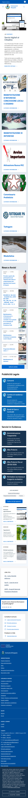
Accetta (14, 795)
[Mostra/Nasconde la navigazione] (3, 7)
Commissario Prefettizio (9, 196)
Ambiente (3, 695)
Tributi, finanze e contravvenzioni (9, 698)
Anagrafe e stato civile (6, 688)
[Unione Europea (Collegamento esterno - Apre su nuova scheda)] (14, 646)
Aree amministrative (6, 663)
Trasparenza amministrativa (10, 495)
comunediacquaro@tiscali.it (12, 740)
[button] (6, 2)
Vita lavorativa (4, 683)
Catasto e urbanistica (6, 681)
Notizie (2, 713)
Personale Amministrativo (7, 670)
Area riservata (4, 766)
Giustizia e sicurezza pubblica (8, 693)
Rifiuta (14, 792)
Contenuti (10, 34)
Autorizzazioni (4, 691)
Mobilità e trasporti (6, 686)
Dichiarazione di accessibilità (8, 763)
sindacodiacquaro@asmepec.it (11, 742)
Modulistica (9, 256)
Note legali (3, 761)
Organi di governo (5, 661)
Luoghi (2, 724)
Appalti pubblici (5, 700)
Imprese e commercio (6, 705)
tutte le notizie (13, 367)
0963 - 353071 (7, 735)
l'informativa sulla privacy (13, 787)
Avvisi (2, 716)
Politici (2, 668)
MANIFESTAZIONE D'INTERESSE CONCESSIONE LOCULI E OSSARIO (13, 99)
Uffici (2, 665)
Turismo (21, 495)
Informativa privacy (6, 758)
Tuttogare (8, 226)
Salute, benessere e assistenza (8, 703)
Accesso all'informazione (13, 493)
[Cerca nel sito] (24, 7)
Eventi (2, 726)
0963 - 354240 (7, 737)
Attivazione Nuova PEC (14, 165)
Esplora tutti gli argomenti (14, 501)
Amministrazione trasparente (8, 756)
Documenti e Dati (5, 673)
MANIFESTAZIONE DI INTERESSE (13, 134)
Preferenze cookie (6, 786)
